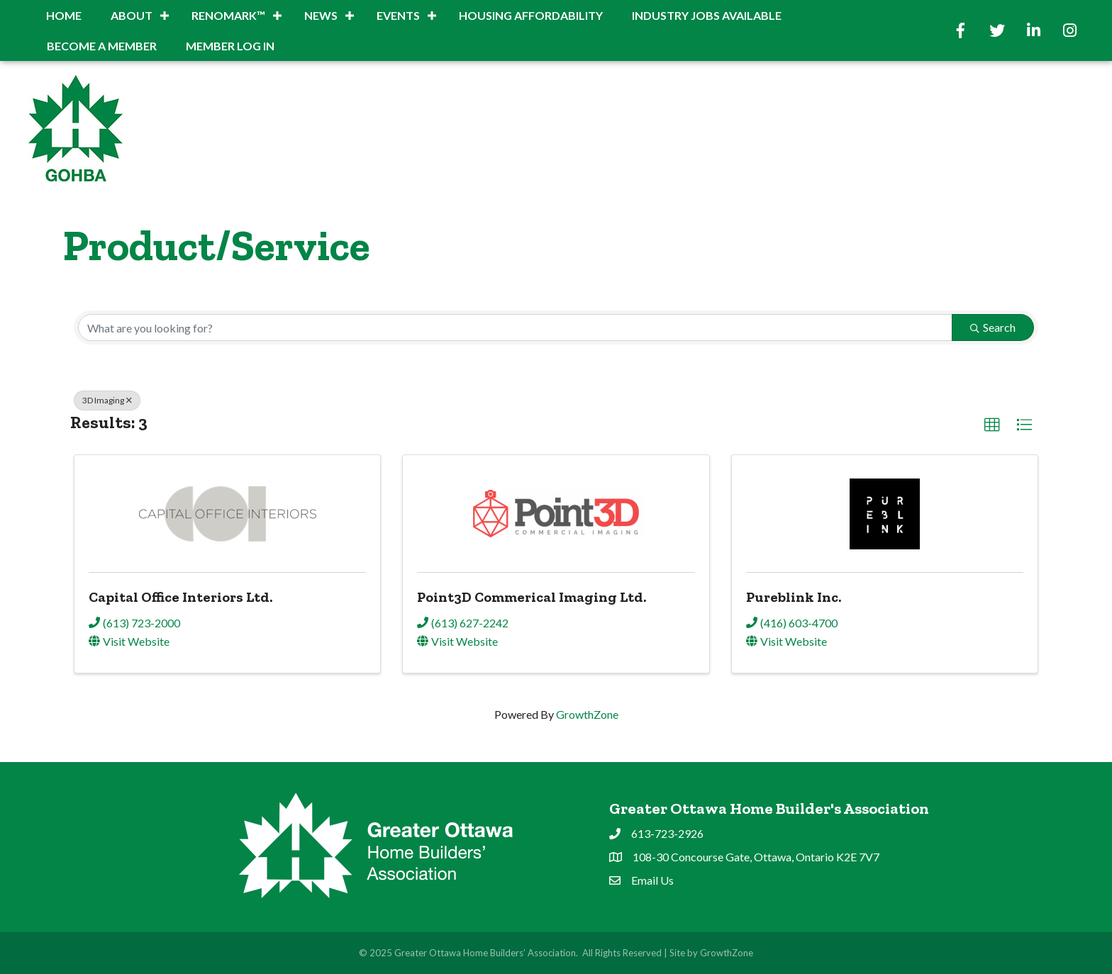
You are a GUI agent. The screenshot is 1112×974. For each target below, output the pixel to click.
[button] (992, 425)
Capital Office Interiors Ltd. (180, 596)
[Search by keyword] (515, 327)
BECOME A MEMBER (102, 45)
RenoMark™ (228, 15)
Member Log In (230, 45)
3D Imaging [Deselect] (107, 400)
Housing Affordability (531, 15)
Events (398, 15)
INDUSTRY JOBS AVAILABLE (707, 15)
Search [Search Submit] (993, 327)
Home (64, 15)
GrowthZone (587, 714)
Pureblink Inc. (793, 596)
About (131, 15)
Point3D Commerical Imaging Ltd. (531, 596)
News (321, 15)
